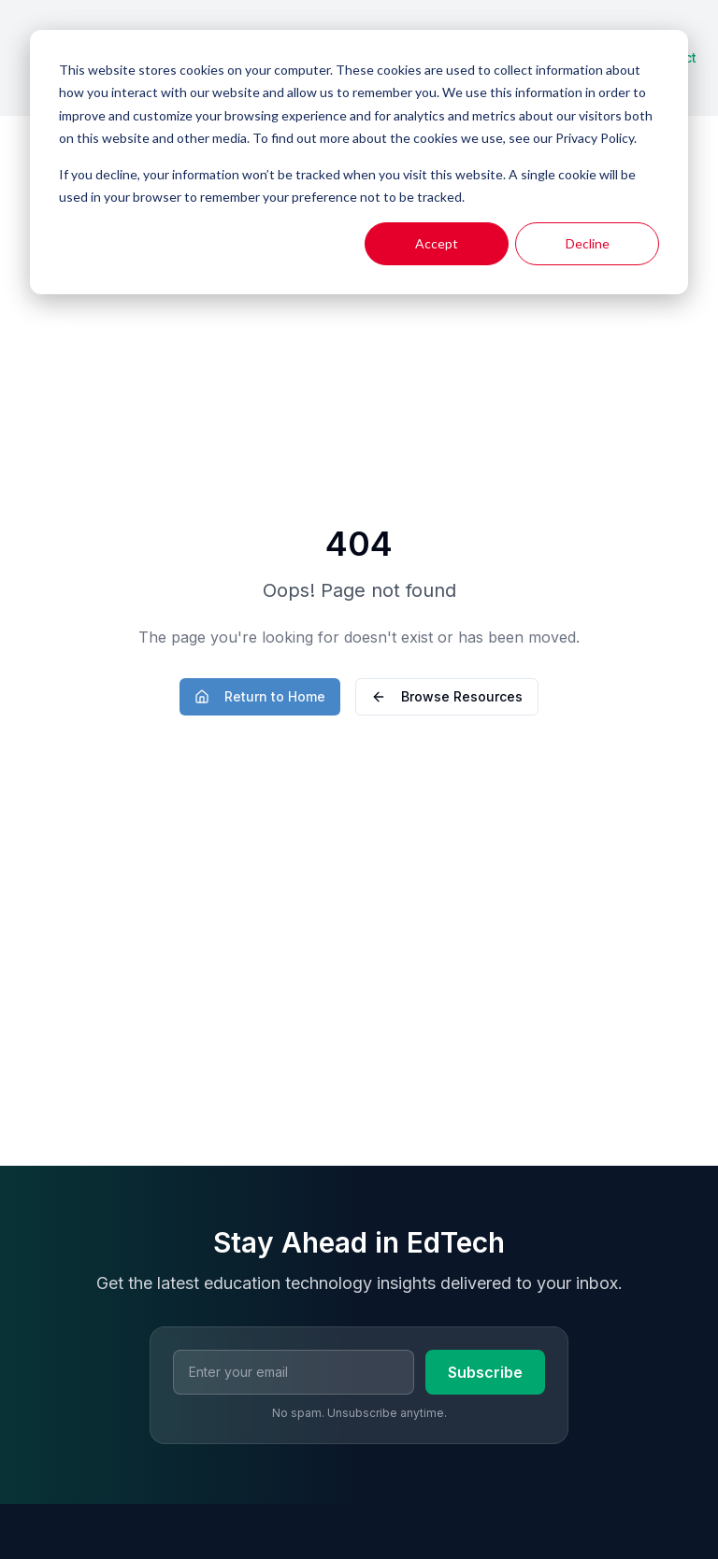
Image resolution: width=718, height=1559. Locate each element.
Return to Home (259, 696)
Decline (588, 243)
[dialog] (359, 162)
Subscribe (485, 1372)
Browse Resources (447, 696)
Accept (436, 243)
